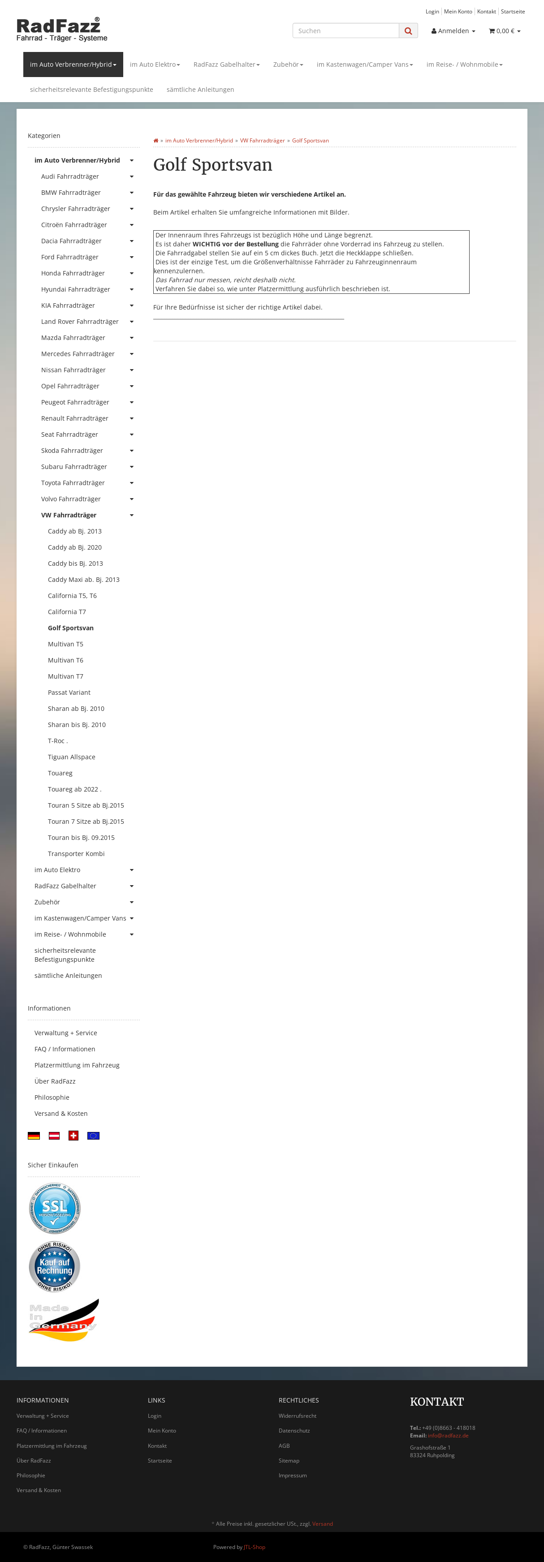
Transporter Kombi (76, 853)
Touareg (60, 773)
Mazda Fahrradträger (90, 338)
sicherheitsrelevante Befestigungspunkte (91, 89)
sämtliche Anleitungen (200, 89)
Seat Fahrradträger (90, 434)
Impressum (293, 1475)
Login (432, 11)
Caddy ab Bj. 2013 (75, 531)
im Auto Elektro (155, 64)
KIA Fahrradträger (90, 305)
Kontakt (486, 11)
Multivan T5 (65, 644)
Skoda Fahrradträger (90, 451)
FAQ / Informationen (65, 1049)
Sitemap (289, 1460)
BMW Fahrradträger (90, 193)
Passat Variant (69, 692)
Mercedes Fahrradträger (90, 354)
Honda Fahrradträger (90, 273)
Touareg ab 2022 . (75, 789)
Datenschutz (294, 1430)
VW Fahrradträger (90, 515)
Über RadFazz (55, 1081)
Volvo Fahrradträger (90, 499)
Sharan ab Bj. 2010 (76, 708)
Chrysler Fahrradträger (90, 209)
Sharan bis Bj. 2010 (77, 724)
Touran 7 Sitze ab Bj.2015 (86, 821)
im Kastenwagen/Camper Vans (365, 64)
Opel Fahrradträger (90, 386)
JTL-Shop (254, 1547)
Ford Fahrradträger (90, 257)
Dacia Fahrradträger (90, 241)
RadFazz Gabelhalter (227, 64)
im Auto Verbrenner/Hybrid (73, 64)
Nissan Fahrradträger (90, 370)
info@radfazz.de (448, 1435)
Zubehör (288, 64)
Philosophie (52, 1097)
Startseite (513, 11)
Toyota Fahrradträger (90, 483)
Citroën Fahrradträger (90, 225)
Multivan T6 (65, 660)
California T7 (67, 611)
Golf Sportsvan (71, 628)
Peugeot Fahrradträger (90, 402)
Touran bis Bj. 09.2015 (81, 837)
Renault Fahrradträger (90, 418)
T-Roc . (58, 740)
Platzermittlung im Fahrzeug (77, 1065)
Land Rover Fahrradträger (90, 322)
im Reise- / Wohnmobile (465, 64)
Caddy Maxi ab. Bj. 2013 (84, 579)
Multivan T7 (65, 676)
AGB (284, 1446)
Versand (322, 1524)
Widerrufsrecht (297, 1416)
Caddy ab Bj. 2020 (75, 547)
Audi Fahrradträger (90, 176)
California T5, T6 (72, 595)
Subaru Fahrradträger (90, 467)
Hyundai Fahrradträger (90, 289)
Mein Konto (458, 11)
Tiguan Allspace (71, 757)
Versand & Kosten (61, 1113)
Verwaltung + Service (66, 1032)
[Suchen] (346, 30)
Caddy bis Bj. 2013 (75, 563)
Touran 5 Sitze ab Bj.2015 (86, 805)
